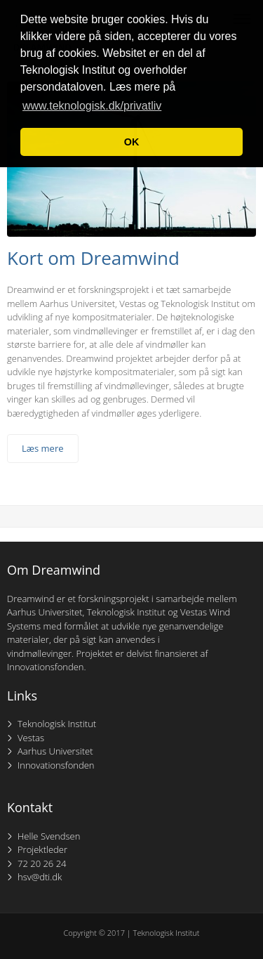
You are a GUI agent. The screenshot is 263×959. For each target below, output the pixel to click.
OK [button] (132, 142)
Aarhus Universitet (55, 751)
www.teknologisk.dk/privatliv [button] (91, 106)
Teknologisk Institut (57, 723)
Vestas (31, 737)
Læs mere (43, 448)
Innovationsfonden (56, 765)
